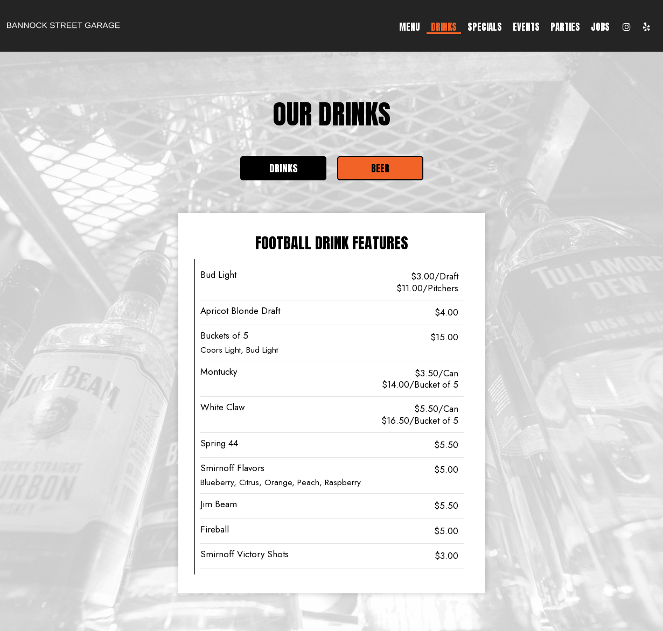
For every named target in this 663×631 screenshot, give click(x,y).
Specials (484, 27)
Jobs (600, 27)
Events (526, 27)
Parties (565, 27)
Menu (409, 27)
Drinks (444, 27)
